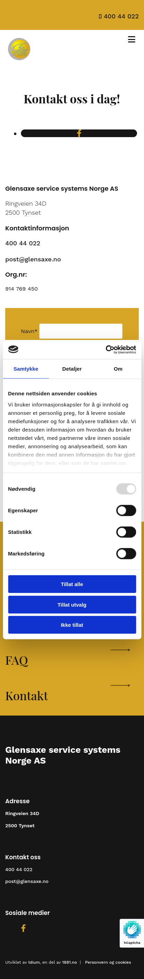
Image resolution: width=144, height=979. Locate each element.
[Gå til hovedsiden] (19, 61)
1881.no (69, 962)
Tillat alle (72, 584)
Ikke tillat (72, 625)
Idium (34, 962)
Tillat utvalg (72, 604)
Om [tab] (118, 369)
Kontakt (26, 695)
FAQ (16, 660)
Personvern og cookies (108, 962)
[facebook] (79, 133)
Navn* (29, 331)
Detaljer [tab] (72, 369)
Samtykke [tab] (26, 369)
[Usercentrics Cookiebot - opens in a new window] (105, 349)
